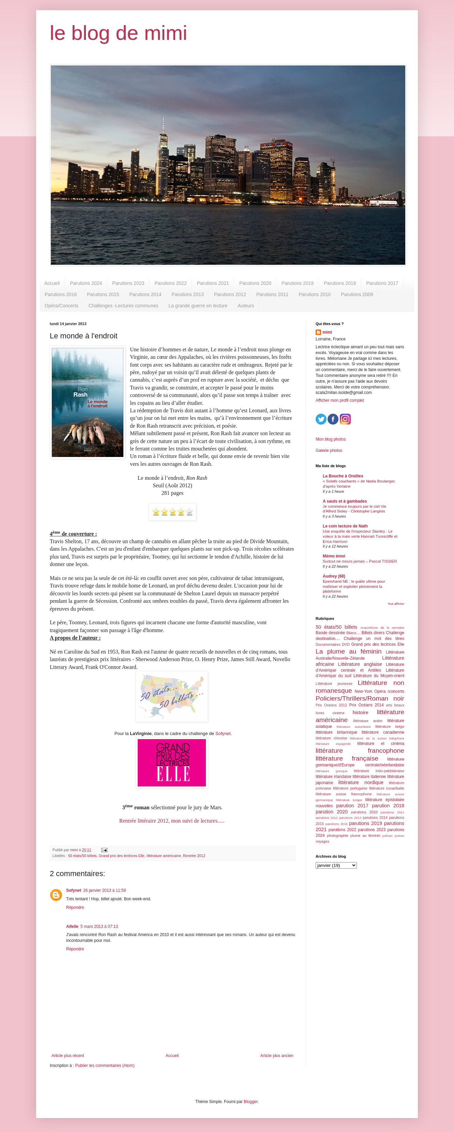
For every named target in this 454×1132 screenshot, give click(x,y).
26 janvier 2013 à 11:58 (104, 890)
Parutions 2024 (86, 283)
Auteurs (246, 305)
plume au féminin (365, 835)
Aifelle (72, 926)
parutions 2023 (371, 829)
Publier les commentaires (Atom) (105, 1065)
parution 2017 (352, 805)
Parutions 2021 (213, 283)
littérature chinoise (331, 738)
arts (389, 705)
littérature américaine (164, 856)
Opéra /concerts (389, 691)
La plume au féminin (349, 651)
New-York (364, 691)
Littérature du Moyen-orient (378, 675)
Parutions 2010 (315, 294)
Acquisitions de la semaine (382, 627)
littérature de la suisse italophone (377, 738)
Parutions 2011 (272, 294)
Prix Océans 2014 (366, 705)
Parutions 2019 (298, 283)
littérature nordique (360, 782)
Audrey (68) (334, 576)
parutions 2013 (350, 818)
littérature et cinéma (380, 743)
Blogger (251, 1101)
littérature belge (389, 726)
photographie (337, 835)
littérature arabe (367, 721)
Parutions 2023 (128, 283)
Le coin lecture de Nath (345, 526)
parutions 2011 (392, 812)
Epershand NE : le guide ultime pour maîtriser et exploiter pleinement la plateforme (354, 586)
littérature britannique (336, 732)
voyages (322, 841)
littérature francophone (360, 750)
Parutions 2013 (188, 294)
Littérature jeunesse (334, 684)
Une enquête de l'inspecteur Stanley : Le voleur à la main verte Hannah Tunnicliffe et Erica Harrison (360, 536)
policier (387, 836)
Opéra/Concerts (61, 305)
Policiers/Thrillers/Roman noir (360, 698)
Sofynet (223, 733)
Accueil (52, 283)
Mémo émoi (334, 556)
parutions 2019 (365, 823)
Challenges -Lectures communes (123, 305)
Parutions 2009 (357, 294)
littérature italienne (369, 776)
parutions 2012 (327, 818)
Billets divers (373, 632)
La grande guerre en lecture (197, 305)
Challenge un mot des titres (374, 638)
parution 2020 (332, 811)
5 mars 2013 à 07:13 (99, 926)
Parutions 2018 (340, 283)
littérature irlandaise (333, 776)
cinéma (338, 713)
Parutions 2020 (255, 283)
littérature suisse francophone (344, 794)
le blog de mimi (118, 32)
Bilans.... (353, 633)
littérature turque (349, 800)
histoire (360, 712)
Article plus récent (67, 1055)
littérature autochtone (354, 727)
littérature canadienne (383, 732)
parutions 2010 (364, 812)
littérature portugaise (350, 788)
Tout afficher (396, 604)
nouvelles (324, 806)
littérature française (347, 758)
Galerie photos (329, 450)
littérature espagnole (333, 744)
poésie (399, 836)
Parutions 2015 (103, 294)
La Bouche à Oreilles (343, 476)
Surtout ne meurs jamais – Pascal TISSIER (360, 561)
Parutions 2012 (230, 294)
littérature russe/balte (386, 788)
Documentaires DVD (333, 644)
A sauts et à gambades (345, 501)
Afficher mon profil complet (340, 400)
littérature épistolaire (384, 799)
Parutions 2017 (382, 283)
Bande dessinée (330, 632)
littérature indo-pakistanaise (379, 771)
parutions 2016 (337, 824)
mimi (327, 332)
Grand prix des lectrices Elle (122, 856)
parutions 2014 (375, 817)
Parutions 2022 (171, 283)
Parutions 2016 (61, 294)
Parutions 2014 (145, 294)
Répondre (75, 907)
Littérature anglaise (360, 664)
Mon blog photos (331, 439)
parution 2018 (388, 805)
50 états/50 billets (82, 856)
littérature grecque (331, 771)
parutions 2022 (342, 829)
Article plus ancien (276, 1055)
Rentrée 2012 (194, 856)
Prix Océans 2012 (331, 705)
